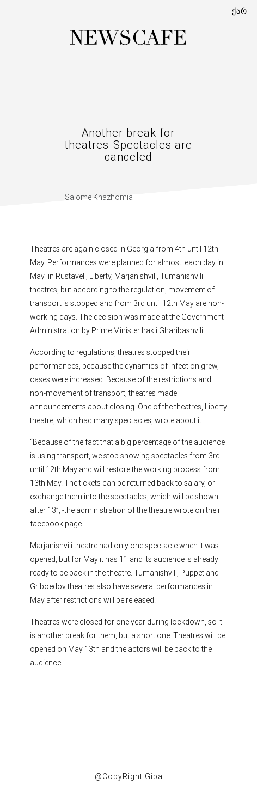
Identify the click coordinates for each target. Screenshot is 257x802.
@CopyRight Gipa (129, 776)
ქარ (239, 11)
